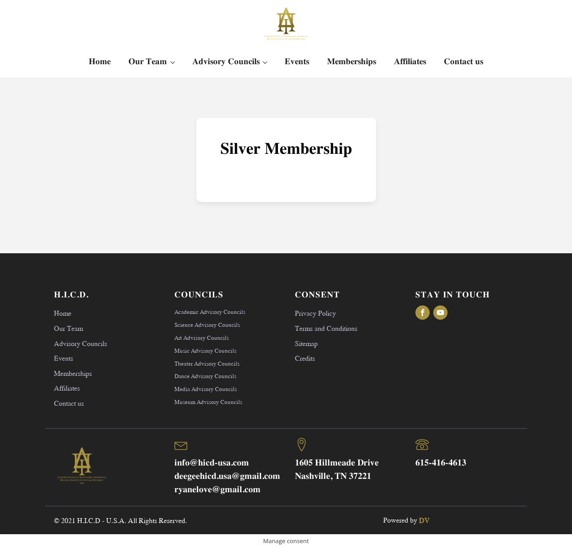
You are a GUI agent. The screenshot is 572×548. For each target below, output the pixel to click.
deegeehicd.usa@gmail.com (227, 476)
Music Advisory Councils (205, 350)
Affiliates (410, 62)
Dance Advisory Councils (205, 375)
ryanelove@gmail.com (217, 489)
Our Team (147, 62)
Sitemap (306, 343)
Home (100, 62)
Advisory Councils (226, 62)
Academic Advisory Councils (209, 311)
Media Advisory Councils (205, 388)
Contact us (463, 62)
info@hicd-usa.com (211, 463)
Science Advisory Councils (207, 324)
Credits (305, 358)
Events (297, 62)
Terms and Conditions (326, 328)
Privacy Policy (315, 313)
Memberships (351, 62)
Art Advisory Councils (201, 337)
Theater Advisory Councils (207, 363)
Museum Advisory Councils (208, 401)
